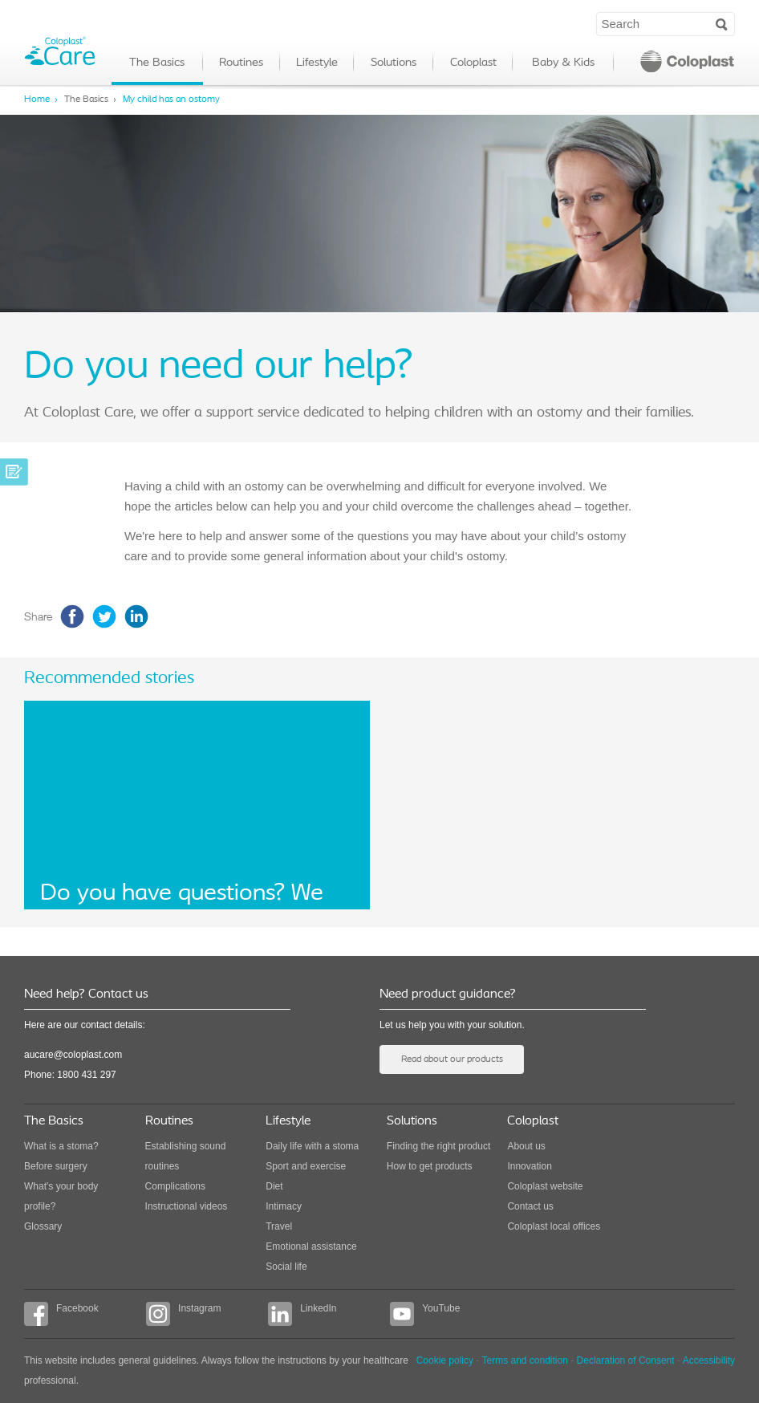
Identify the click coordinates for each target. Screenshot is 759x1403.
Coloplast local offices (553, 1226)
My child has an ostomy (171, 99)
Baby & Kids (563, 63)
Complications (175, 1186)
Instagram (183, 1314)
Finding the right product (438, 1146)
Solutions (393, 63)
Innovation (529, 1166)
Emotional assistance (311, 1246)
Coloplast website (544, 1186)
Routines (241, 63)
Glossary (43, 1226)
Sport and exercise (306, 1166)
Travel (279, 1226)
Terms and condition (524, 1360)
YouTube (425, 1314)
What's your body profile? (61, 1196)
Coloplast (473, 63)
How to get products (430, 1166)
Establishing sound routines (185, 1156)
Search (722, 23)
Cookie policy (444, 1360)
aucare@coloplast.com (73, 1054)
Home (37, 99)
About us (526, 1146)
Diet (274, 1186)
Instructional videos (186, 1206)
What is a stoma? (61, 1146)
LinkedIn (302, 1314)
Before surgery (55, 1166)
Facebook (61, 1314)
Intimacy (284, 1206)
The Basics (157, 63)
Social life (286, 1266)
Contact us (530, 1206)
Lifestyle (317, 63)
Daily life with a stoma (312, 1146)
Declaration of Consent (626, 1360)
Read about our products (452, 1059)
